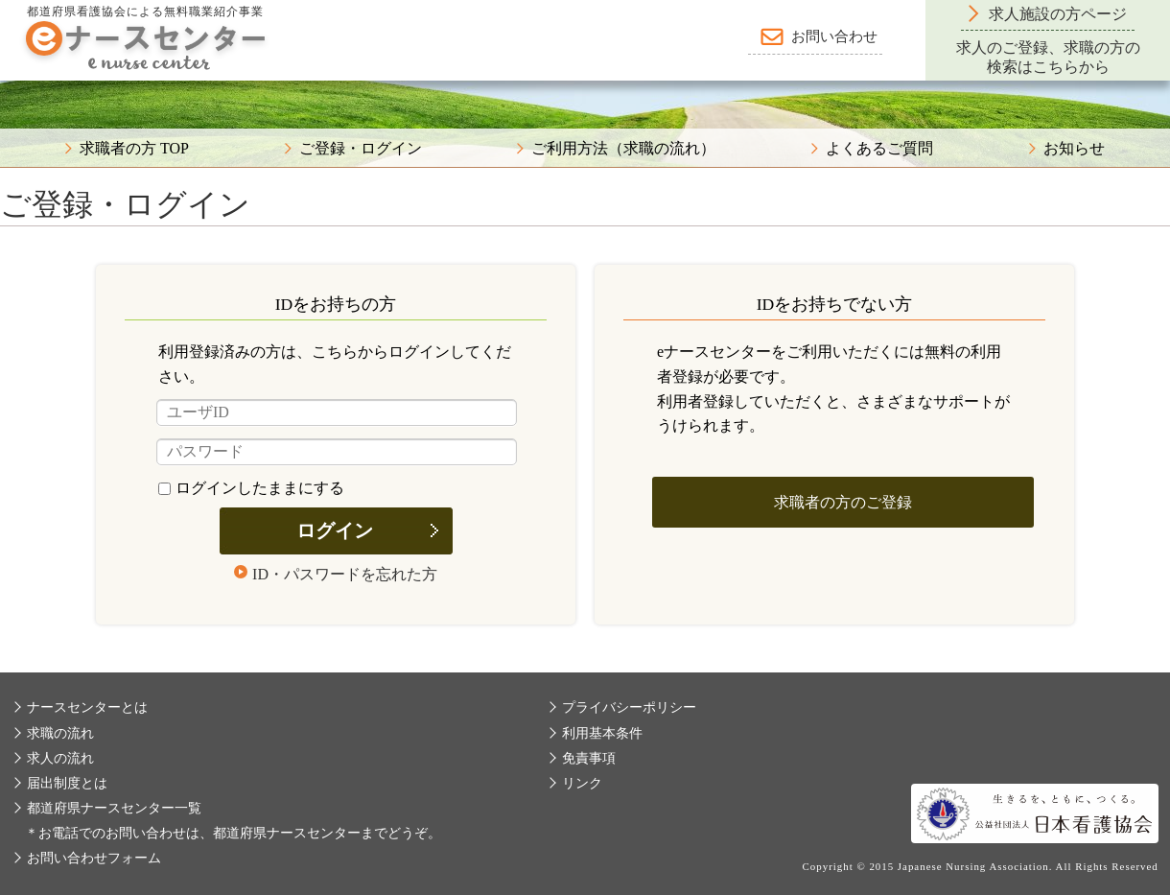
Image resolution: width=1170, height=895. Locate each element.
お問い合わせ (834, 36)
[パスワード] (336, 451)
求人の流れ (60, 758)
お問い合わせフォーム (94, 858)
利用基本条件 (602, 733)
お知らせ (1074, 148)
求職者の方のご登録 (843, 502)
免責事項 (589, 758)
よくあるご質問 (879, 148)
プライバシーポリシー (629, 707)
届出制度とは (67, 783)
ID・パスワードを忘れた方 (344, 574)
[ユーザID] (336, 412)
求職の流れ (60, 733)
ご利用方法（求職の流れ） (623, 148)
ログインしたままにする (251, 488)
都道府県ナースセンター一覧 (114, 808)
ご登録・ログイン (360, 148)
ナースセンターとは (87, 707)
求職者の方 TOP (134, 148)
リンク (582, 783)
